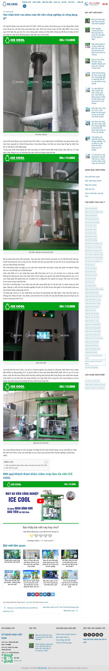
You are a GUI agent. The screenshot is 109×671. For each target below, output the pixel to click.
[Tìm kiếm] (24, 6)
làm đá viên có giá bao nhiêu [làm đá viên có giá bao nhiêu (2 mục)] (94, 254)
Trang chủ (26, 2)
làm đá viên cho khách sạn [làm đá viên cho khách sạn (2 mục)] (94, 243)
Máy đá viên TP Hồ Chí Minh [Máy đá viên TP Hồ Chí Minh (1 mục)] (94, 338)
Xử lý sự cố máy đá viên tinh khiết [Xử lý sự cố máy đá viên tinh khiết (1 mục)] (94, 357)
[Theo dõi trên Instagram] (89, 635)
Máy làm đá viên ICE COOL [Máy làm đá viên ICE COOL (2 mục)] (93, 296)
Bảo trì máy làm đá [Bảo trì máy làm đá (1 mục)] (91, 208)
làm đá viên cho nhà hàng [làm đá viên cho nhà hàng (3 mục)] (93, 247)
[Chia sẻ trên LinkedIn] (45, 594)
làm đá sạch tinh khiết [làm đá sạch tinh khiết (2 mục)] (92, 222)
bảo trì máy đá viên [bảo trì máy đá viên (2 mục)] (91, 215)
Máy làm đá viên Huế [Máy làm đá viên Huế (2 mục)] (92, 293)
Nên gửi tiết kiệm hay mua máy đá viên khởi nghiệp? (98, 21)
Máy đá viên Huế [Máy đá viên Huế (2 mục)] (91, 310)
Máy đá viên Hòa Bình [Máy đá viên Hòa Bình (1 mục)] (92, 314)
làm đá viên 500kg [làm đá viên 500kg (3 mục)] (91, 240)
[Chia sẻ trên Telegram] (53, 594)
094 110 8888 (94, 3)
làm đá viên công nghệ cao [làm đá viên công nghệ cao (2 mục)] (94, 261)
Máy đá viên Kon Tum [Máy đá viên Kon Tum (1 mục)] (92, 321)
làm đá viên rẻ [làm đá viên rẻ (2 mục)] (90, 282)
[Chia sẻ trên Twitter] (33, 594)
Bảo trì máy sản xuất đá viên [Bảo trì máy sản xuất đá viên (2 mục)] (94, 212)
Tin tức (72, 2)
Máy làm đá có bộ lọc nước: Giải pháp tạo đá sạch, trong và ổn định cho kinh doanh (99, 112)
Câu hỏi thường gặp (64, 643)
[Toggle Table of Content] (45, 462)
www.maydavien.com (14, 661)
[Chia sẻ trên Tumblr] (49, 594)
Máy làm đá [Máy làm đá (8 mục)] (89, 384)
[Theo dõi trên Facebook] (85, 635)
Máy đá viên (47, 2)
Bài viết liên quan (12, 468)
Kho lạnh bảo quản (92, 177)
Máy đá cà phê (91, 185)
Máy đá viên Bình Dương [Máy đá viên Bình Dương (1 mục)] (93, 300)
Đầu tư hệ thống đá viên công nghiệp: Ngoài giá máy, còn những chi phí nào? (98, 63)
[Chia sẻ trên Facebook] (29, 594)
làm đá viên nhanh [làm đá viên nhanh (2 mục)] (91, 275)
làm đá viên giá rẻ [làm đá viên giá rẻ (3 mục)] (91, 268)
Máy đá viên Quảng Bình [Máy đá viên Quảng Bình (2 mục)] (93, 324)
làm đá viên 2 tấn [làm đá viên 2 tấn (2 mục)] (91, 229)
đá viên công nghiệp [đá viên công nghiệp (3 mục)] (92, 367)
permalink (45, 602)
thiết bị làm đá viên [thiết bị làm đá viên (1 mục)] (91, 352)
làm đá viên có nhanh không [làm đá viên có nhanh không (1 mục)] (94, 257)
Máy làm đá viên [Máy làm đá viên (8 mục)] (90, 388)
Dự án (64, 2)
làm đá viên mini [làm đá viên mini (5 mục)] (90, 271)
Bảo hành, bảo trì (62, 637)
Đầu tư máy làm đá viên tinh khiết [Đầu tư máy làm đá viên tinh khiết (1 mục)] (94, 363)
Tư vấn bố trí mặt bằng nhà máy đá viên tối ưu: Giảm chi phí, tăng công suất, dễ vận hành (98, 159)
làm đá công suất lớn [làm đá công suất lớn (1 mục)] (92, 219)
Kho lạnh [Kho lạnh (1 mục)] (96, 381)
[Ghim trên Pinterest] (37, 594)
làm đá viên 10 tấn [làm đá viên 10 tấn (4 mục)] (91, 236)
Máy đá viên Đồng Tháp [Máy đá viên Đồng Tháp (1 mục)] (93, 349)
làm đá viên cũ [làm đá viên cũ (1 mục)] (90, 264)
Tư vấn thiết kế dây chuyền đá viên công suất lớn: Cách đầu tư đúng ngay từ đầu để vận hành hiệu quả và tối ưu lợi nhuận (98, 95)
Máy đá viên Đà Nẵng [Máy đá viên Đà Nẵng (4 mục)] (92, 342)
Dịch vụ (57, 2)
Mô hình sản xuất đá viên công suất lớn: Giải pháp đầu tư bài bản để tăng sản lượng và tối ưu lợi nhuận (99, 127)
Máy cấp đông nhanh (93, 181)
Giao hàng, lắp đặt (63, 640)
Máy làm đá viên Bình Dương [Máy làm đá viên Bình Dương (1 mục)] (94, 289)
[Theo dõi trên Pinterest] (101, 635)
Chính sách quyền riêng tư (66, 634)
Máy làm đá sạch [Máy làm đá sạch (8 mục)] (100, 384)
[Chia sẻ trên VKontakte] (41, 594)
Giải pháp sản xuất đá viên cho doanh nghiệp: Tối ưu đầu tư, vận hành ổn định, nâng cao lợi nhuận (99, 143)
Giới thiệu (37, 2)
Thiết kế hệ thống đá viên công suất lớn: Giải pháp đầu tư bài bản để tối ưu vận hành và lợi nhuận (99, 78)
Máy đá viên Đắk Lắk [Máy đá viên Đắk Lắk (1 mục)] (92, 345)
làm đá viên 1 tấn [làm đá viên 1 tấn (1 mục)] (91, 226)
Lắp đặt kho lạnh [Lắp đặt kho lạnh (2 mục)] (91, 285)
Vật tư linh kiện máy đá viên (94, 194)
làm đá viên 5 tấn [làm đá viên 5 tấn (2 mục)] (91, 233)
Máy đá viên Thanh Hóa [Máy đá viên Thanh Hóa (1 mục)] (93, 335)
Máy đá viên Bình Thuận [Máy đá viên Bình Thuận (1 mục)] (93, 303)
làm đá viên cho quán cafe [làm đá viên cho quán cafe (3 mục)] (93, 250)
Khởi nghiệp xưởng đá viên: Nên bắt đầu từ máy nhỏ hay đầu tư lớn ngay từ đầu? (98, 33)
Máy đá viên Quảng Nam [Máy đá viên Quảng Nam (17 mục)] (93, 328)
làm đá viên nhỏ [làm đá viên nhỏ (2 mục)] (90, 278)
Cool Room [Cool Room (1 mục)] (89, 381)
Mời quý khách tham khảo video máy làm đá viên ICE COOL (26, 465)
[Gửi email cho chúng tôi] (97, 635)
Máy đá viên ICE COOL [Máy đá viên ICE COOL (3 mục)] (92, 317)
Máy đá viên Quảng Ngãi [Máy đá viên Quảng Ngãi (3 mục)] (93, 331)
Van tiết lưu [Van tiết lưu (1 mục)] (100, 388)
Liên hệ (80, 2)
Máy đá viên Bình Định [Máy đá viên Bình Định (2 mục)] (92, 307)
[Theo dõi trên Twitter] (93, 635)
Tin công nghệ (8, 12)
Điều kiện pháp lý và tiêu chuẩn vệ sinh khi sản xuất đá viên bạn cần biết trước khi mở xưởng (98, 49)
